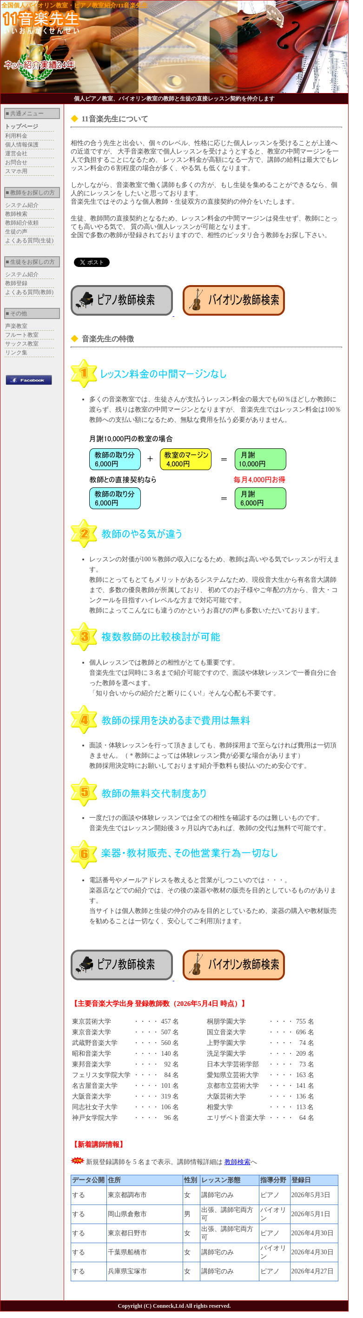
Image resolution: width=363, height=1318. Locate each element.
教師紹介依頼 (22, 223)
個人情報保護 (22, 144)
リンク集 (16, 352)
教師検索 (16, 214)
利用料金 (16, 136)
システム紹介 (22, 205)
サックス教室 (22, 343)
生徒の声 (16, 231)
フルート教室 (22, 335)
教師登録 (16, 283)
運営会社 (16, 153)
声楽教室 (16, 326)
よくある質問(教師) (29, 292)
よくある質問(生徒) (29, 240)
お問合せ (16, 162)
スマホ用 (16, 171)
